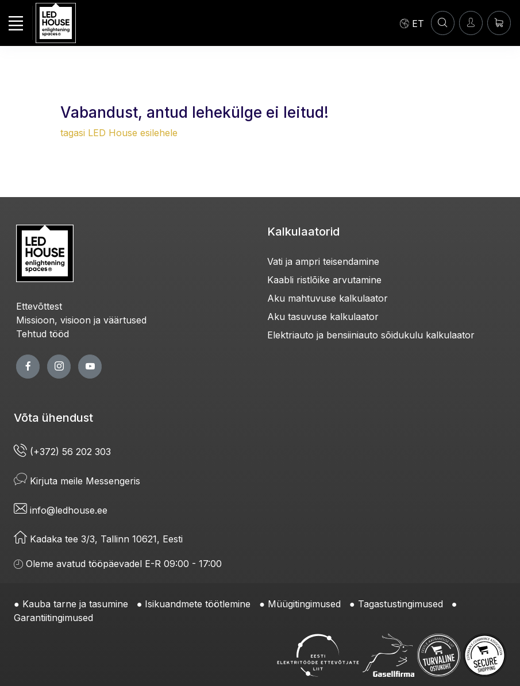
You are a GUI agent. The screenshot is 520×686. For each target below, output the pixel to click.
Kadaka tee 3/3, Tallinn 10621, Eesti (98, 539)
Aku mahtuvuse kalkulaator (327, 298)
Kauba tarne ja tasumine (75, 604)
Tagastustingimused (400, 604)
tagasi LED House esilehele (119, 132)
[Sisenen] (471, 22)
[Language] (412, 23)
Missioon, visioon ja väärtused (81, 320)
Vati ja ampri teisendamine (323, 261)
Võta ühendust (53, 418)
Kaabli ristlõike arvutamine (324, 280)
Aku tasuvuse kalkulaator (323, 316)
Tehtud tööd (42, 334)
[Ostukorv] (499, 22)
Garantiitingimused (53, 617)
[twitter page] (59, 366)
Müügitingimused (304, 604)
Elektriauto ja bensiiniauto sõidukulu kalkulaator (371, 335)
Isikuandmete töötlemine (198, 604)
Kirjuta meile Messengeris (77, 481)
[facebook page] (28, 366)
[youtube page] (90, 366)
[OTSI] (442, 22)
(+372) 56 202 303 (62, 451)
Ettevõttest (39, 306)
